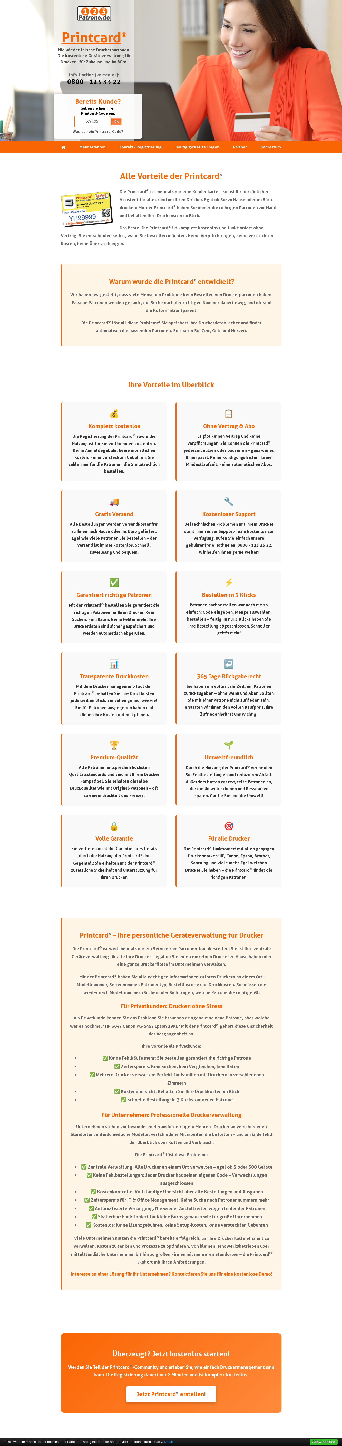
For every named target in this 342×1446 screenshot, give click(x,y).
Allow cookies (323, 1442)
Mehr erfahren (92, 146)
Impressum (271, 146)
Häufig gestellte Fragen (197, 146)
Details (169, 1442)
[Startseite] (63, 147)
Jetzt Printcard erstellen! (171, 1394)
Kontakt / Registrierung (140, 146)
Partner (240, 146)
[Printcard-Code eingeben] (92, 121)
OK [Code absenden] (116, 121)
